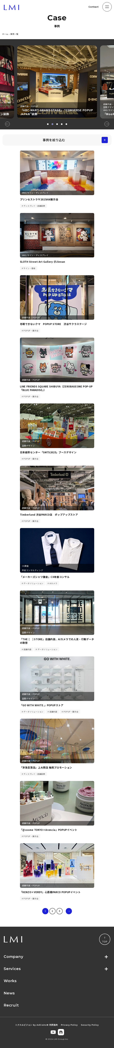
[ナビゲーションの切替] (107, 6)
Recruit (11, 1005)
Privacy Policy (69, 1025)
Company (13, 956)
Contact (93, 6)
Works (10, 981)
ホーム (5, 34)
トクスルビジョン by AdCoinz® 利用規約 (36, 1025)
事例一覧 (14, 34)
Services (12, 968)
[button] (48, 124)
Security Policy (90, 1025)
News (9, 993)
